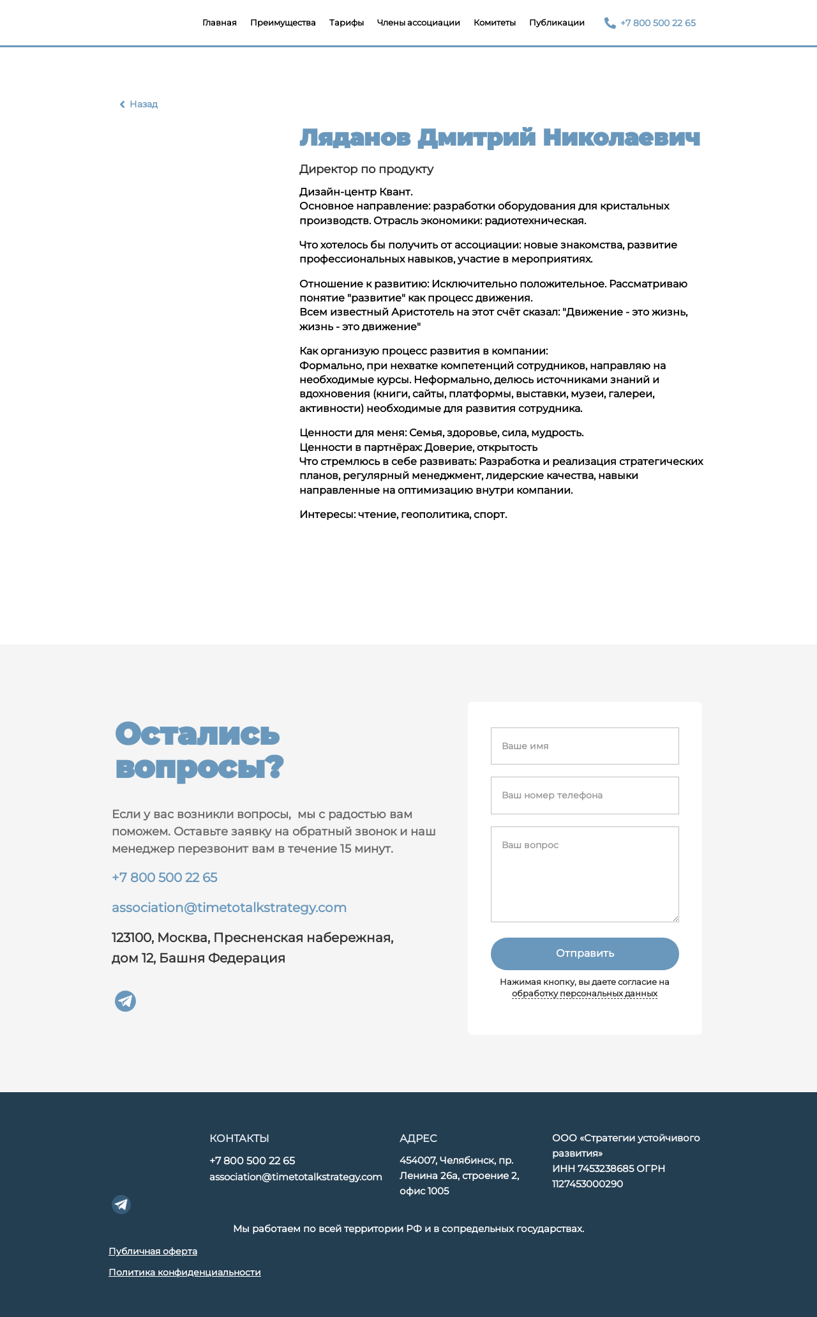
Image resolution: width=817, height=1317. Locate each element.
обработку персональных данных (584, 993)
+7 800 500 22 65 (164, 877)
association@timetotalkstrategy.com (229, 907)
